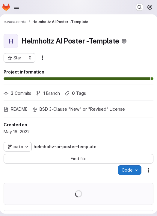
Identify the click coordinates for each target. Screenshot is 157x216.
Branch (48, 93)
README (16, 109)
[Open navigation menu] (16, 7)
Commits (17, 93)
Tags (75, 93)
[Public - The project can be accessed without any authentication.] (124, 41)
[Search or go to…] (139, 7)
